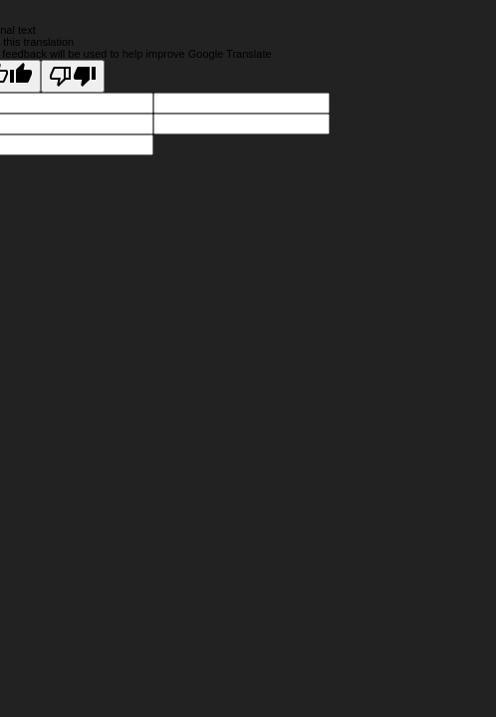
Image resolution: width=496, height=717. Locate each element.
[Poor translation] (73, 76)
